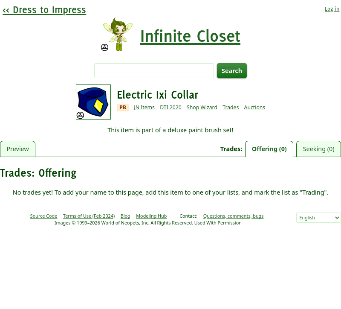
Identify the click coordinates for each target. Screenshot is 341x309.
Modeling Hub (151, 216)
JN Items (144, 107)
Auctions (255, 107)
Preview (17, 149)
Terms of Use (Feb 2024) (89, 216)
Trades (231, 107)
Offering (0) (269, 149)
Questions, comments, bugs (233, 216)
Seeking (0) (319, 149)
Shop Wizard (202, 107)
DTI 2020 (171, 107)
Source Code (44, 216)
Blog (125, 216)
